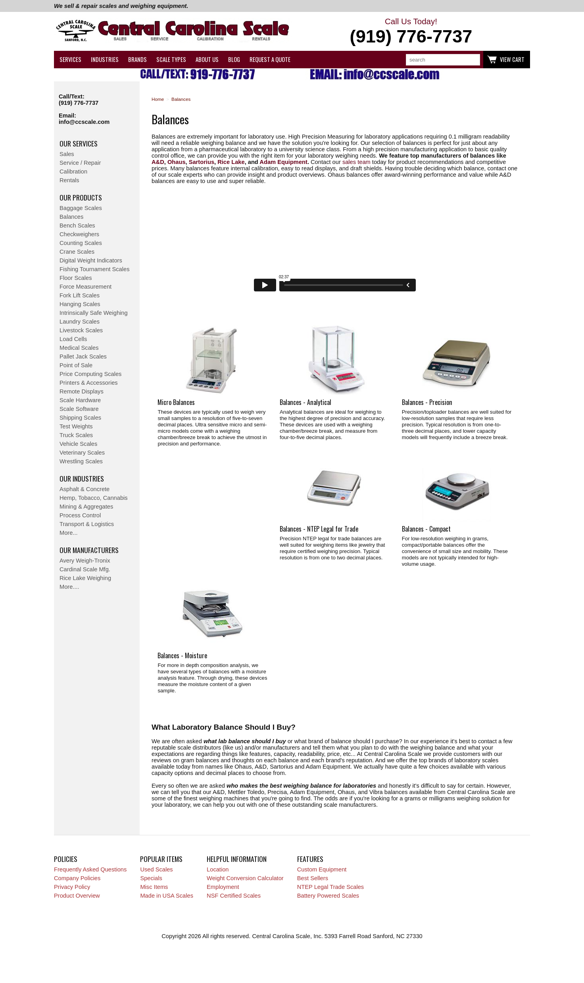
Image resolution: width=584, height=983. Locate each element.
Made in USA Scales (166, 895)
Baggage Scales (81, 208)
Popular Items (161, 859)
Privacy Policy (72, 887)
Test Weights (76, 426)
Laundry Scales (80, 321)
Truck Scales (76, 435)
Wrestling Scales (81, 461)
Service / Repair (80, 163)
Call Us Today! (411, 32)
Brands (137, 59)
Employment (223, 887)
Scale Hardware (80, 400)
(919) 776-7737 (78, 103)
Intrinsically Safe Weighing (94, 313)
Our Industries (82, 478)
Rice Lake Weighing (85, 578)
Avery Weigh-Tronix (85, 560)
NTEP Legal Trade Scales (330, 887)
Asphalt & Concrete (85, 489)
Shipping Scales (80, 417)
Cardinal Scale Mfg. (85, 569)
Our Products (81, 197)
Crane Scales (77, 252)
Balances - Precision (427, 402)
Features (310, 859)
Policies (65, 859)
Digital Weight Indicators (91, 260)
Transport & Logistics (87, 524)
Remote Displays (82, 391)
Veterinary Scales (82, 452)
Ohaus (176, 162)
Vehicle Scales (78, 444)
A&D (158, 162)
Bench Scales (77, 225)
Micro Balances (176, 402)
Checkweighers (79, 234)
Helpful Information (237, 859)
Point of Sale (76, 365)
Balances (71, 217)
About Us (207, 59)
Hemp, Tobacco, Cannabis (94, 498)
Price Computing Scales (90, 374)
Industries (105, 59)
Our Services (79, 143)
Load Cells (73, 339)
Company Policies (77, 878)
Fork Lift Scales (80, 295)
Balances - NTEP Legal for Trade (319, 529)
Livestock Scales (81, 330)
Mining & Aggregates (86, 506)
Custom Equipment (322, 869)
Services (70, 59)
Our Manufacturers (89, 550)
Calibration (73, 171)
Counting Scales (81, 243)
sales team (356, 162)
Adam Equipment (283, 162)
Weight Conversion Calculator (245, 878)
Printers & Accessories (89, 383)
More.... (69, 587)
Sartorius (201, 162)
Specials (151, 878)
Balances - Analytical (305, 402)
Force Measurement (85, 286)
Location (218, 869)
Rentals (69, 180)
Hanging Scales (80, 304)
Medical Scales (79, 348)
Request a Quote (270, 59)
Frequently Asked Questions (90, 869)
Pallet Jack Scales (83, 356)
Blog (234, 59)
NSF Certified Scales (234, 895)
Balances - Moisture (182, 655)
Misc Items (154, 887)
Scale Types (171, 59)
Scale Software (79, 409)
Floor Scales (76, 278)
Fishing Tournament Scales (95, 269)
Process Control (80, 515)
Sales (67, 154)
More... (69, 533)
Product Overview (77, 895)
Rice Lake (230, 162)
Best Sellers (312, 878)
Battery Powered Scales (328, 895)
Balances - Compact (426, 529)
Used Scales (156, 869)
